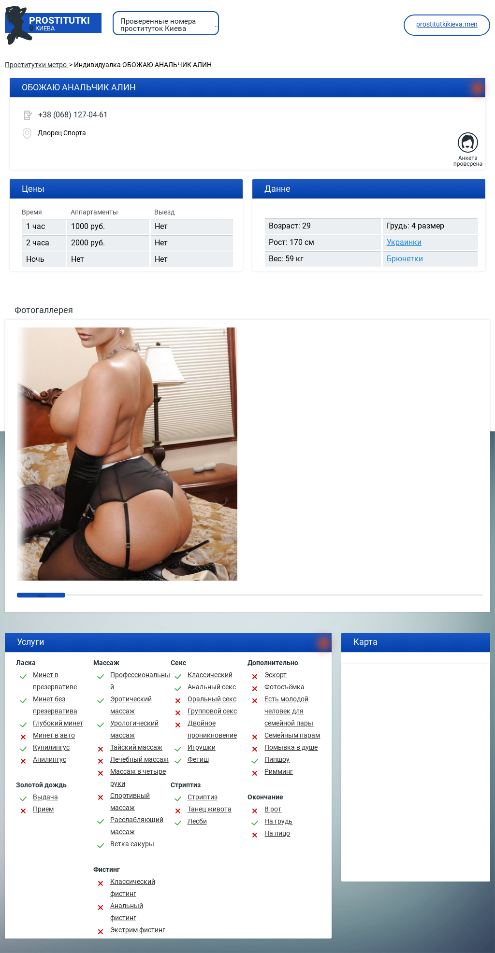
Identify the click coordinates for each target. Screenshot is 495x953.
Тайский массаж (136, 747)
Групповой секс (212, 711)
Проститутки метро (36, 65)
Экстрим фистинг (137, 930)
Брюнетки (405, 258)
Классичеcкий (210, 675)
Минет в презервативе (55, 681)
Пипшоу (277, 759)
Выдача (45, 797)
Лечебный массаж (139, 759)
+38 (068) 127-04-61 (73, 114)
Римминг (278, 771)
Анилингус (49, 759)
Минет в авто (54, 735)
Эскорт (275, 675)
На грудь (278, 821)
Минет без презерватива (55, 705)
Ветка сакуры (132, 844)
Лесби (197, 821)
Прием (43, 809)
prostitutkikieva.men (447, 24)
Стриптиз (203, 797)
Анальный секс (212, 687)
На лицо (277, 833)
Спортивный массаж (130, 801)
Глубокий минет (58, 723)
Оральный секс (212, 699)
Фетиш (198, 759)
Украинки (404, 242)
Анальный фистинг (126, 912)
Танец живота (210, 809)
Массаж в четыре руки (138, 777)
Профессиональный (140, 681)
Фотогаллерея (44, 310)
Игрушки (202, 747)
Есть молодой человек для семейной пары (288, 711)
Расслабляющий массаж (136, 826)
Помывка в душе (291, 747)
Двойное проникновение (212, 729)
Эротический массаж (131, 705)
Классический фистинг (132, 887)
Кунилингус (51, 747)
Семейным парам (292, 735)
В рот (272, 809)
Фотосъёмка (284, 687)
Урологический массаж (134, 729)
